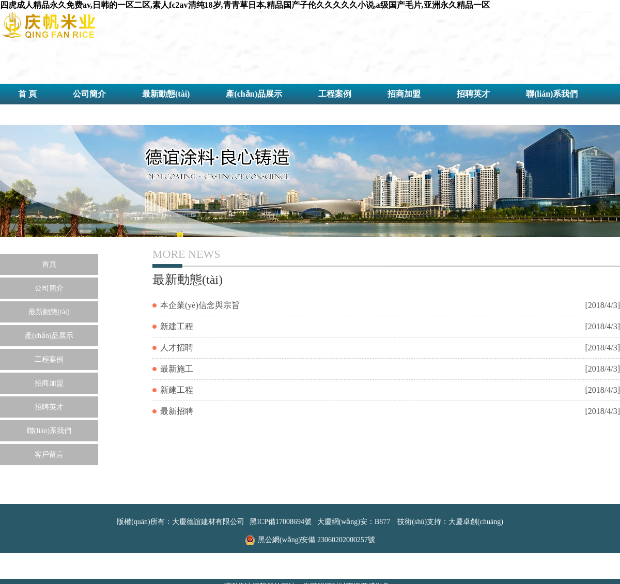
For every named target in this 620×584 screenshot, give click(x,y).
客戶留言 (34, 114)
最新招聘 (176, 411)
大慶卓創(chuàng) (475, 522)
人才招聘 (176, 347)
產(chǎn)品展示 (254, 93)
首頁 (49, 264)
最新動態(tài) (166, 93)
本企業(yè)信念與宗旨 (200, 305)
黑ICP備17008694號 (281, 522)
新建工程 (176, 326)
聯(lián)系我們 (552, 93)
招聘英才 (473, 93)
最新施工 (176, 368)
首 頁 (27, 93)
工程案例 (334, 93)
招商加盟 (404, 93)
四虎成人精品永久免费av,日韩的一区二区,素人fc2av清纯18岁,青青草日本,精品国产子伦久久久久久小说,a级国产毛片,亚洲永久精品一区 (245, 5)
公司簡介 (89, 93)
